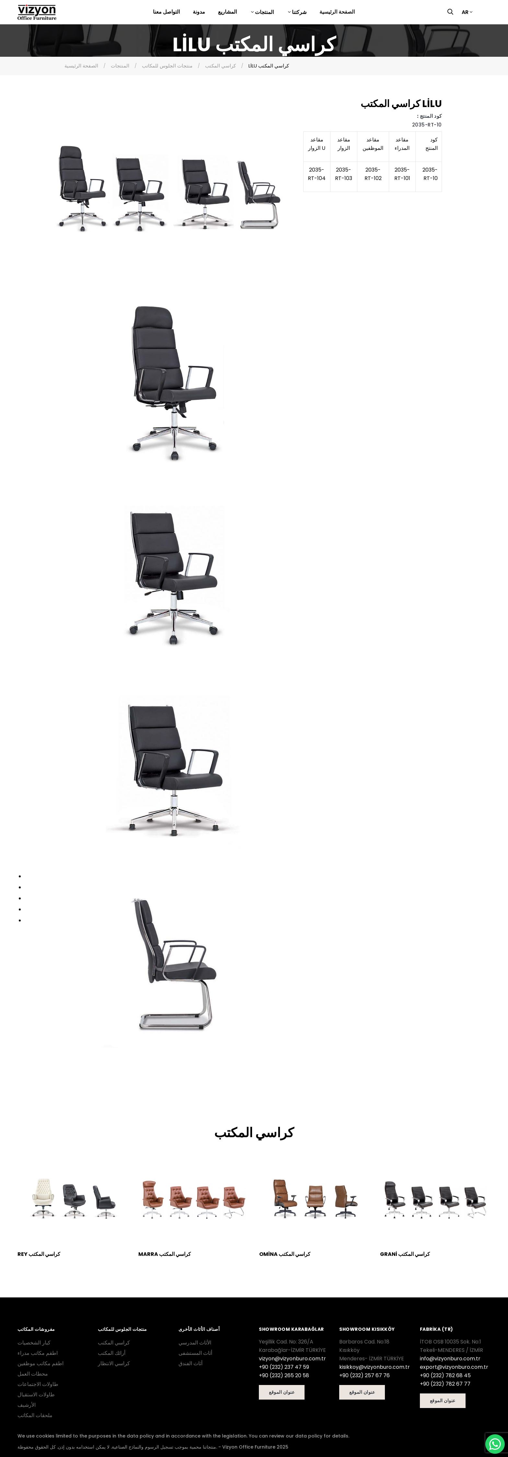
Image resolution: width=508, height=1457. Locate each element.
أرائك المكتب (111, 1353)
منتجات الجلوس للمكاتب (167, 65)
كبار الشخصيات (34, 1342)
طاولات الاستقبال (36, 1394)
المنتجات (264, 12)
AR (465, 12)
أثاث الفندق (190, 1363)
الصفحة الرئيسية (337, 12)
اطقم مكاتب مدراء (37, 1353)
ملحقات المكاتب (34, 1415)
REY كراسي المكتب (38, 1254)
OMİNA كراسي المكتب (284, 1254)
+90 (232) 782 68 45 (445, 1375)
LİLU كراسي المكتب (268, 65)
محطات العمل (32, 1374)
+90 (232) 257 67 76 (364, 1375)
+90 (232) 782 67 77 (445, 1384)
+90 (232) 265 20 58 (284, 1375)
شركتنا (298, 12)
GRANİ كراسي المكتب (405, 1254)
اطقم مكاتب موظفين (40, 1363)
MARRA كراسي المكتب (164, 1254)
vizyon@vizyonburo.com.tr (292, 1358)
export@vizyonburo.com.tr (454, 1367)
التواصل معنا (166, 12)
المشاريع (227, 12)
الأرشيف (26, 1405)
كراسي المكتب (220, 65)
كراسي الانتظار (114, 1363)
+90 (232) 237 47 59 (284, 1367)
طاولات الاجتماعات (37, 1384)
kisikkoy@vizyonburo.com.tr (374, 1367)
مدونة (199, 12)
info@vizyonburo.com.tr (450, 1358)
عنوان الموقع (281, 1392)
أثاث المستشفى (195, 1353)
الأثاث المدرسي (195, 1342)
